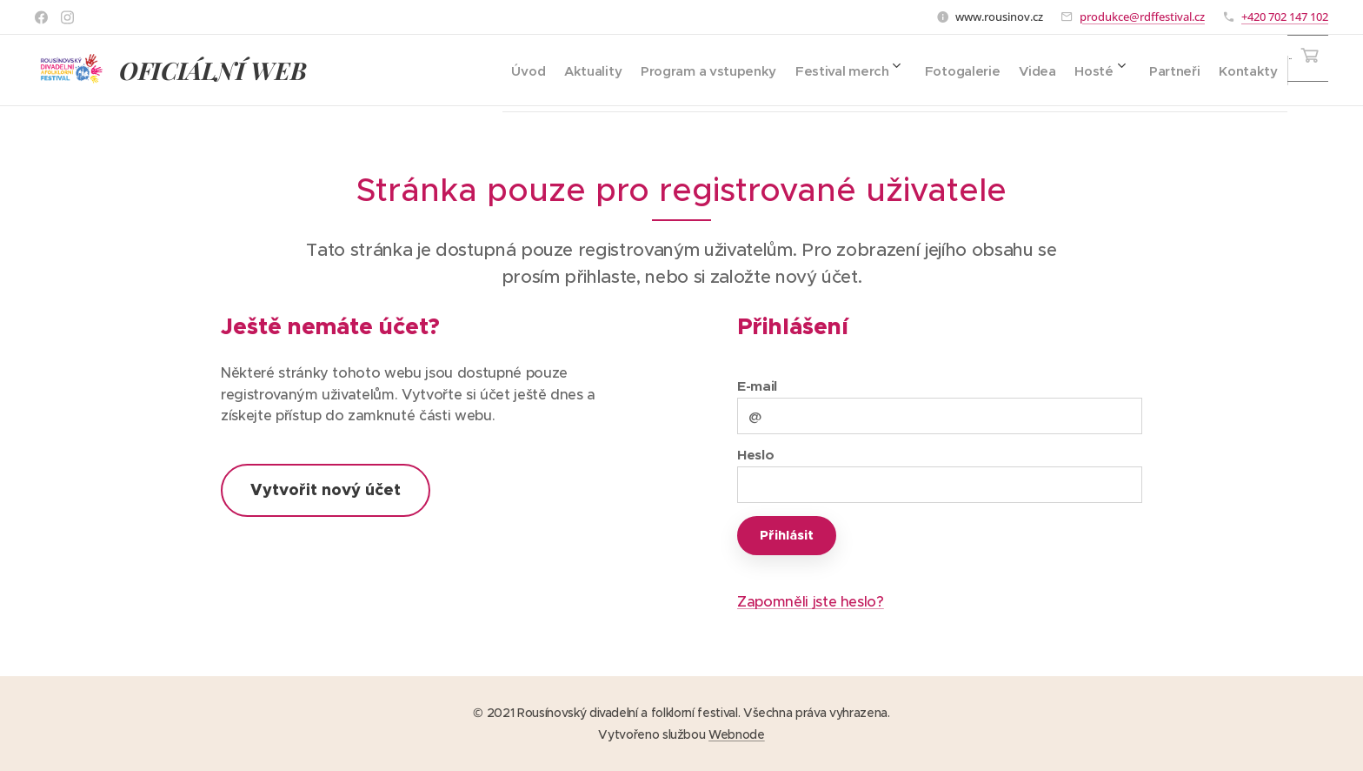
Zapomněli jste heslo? (810, 602)
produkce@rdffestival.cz (1142, 16)
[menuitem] (467, 70)
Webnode (736, 734)
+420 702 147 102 (1284, 16)
